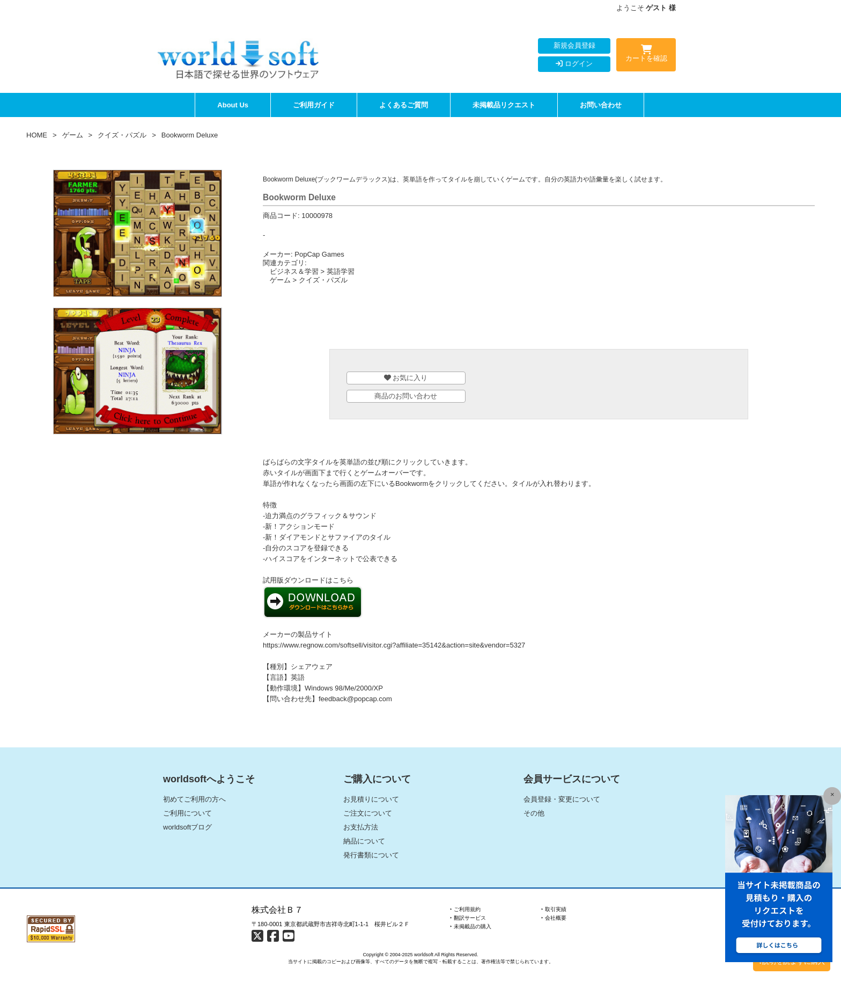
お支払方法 (360, 827)
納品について (364, 841)
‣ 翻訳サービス (468, 918)
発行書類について (371, 855)
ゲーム (72, 135)
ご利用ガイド (314, 105)
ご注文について (367, 813)
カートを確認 (646, 55)
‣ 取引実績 (553, 909)
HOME (36, 135)
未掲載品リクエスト (504, 105)
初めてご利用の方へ (194, 799)
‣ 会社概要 (553, 918)
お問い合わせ (601, 105)
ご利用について (187, 813)
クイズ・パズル (122, 135)
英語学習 (341, 271)
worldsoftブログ (187, 827)
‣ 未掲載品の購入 (470, 926)
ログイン (574, 64)
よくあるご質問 (403, 105)
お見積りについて (371, 799)
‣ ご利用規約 (465, 909)
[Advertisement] (539, 319)
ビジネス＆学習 (294, 271)
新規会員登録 (574, 45)
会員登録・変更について (561, 799)
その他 (533, 813)
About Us (232, 105)
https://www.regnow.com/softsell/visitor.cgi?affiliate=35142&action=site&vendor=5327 (394, 645)
